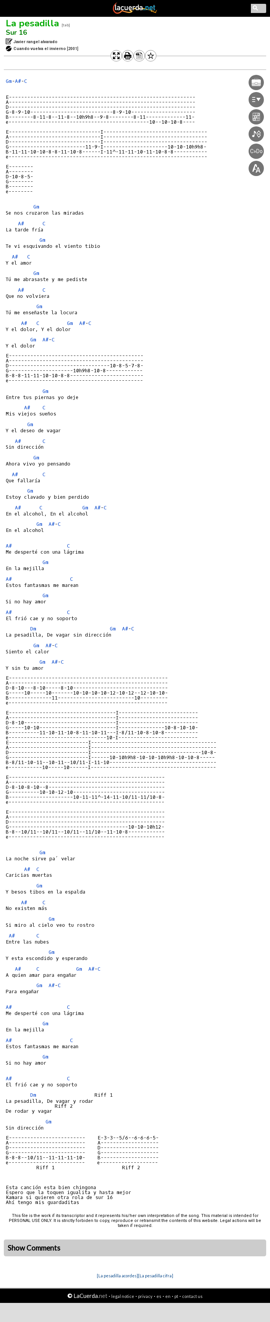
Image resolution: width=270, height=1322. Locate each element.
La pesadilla (32, 23)
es (158, 1296)
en (168, 1296)
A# (18, 81)
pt (176, 1296)
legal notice (122, 1296)
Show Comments (34, 1248)
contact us (192, 1296)
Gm (9, 81)
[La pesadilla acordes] (117, 1275)
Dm (33, 628)
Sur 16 (16, 32)
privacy (145, 1296)
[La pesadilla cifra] (155, 1275)
